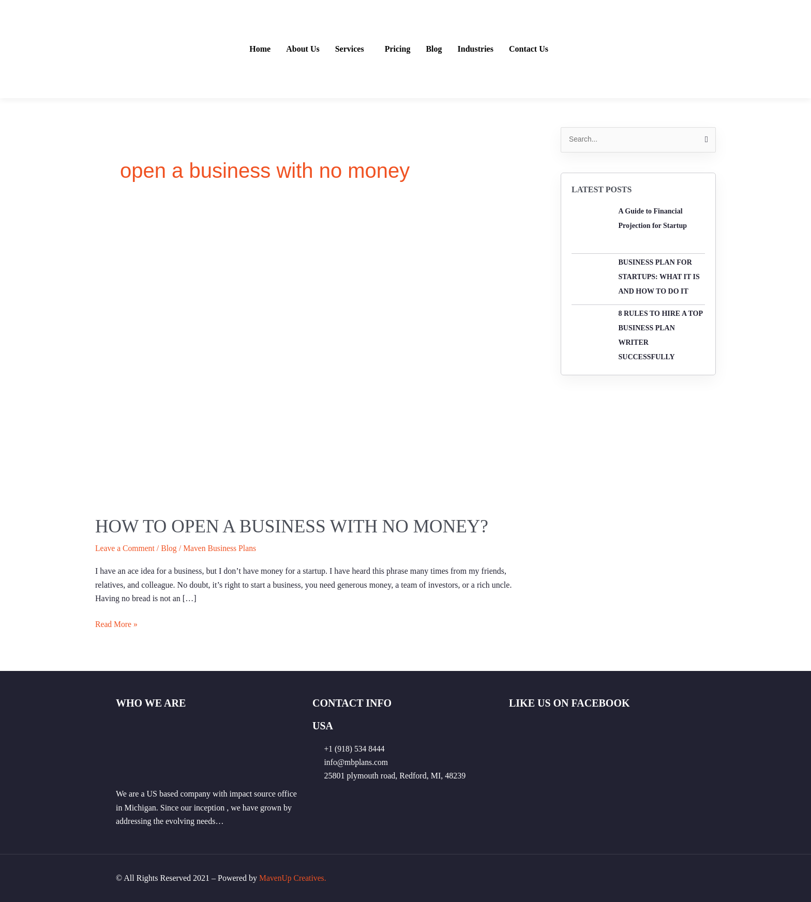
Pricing (398, 49)
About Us (302, 49)
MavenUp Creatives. (293, 877)
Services (349, 49)
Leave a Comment (125, 548)
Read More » (117, 623)
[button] (352, 49)
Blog (434, 49)
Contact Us (528, 49)
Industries (475, 49)
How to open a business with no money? (295, 526)
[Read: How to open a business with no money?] (312, 355)
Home (260, 49)
